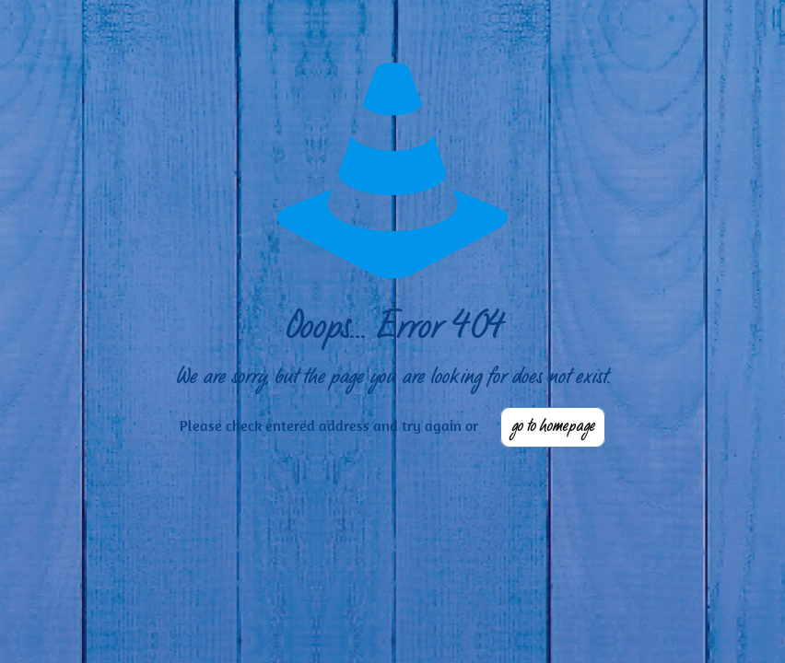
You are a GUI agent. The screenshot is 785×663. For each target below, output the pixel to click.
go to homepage (552, 427)
